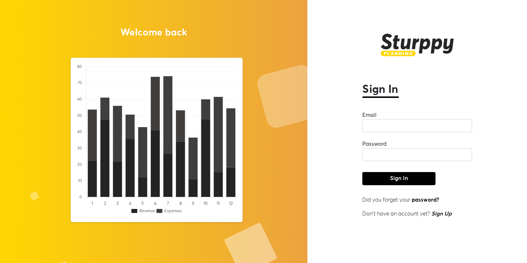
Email (369, 114)
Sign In (399, 178)
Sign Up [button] (441, 214)
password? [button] (424, 200)
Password (374, 143)
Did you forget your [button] (400, 200)
